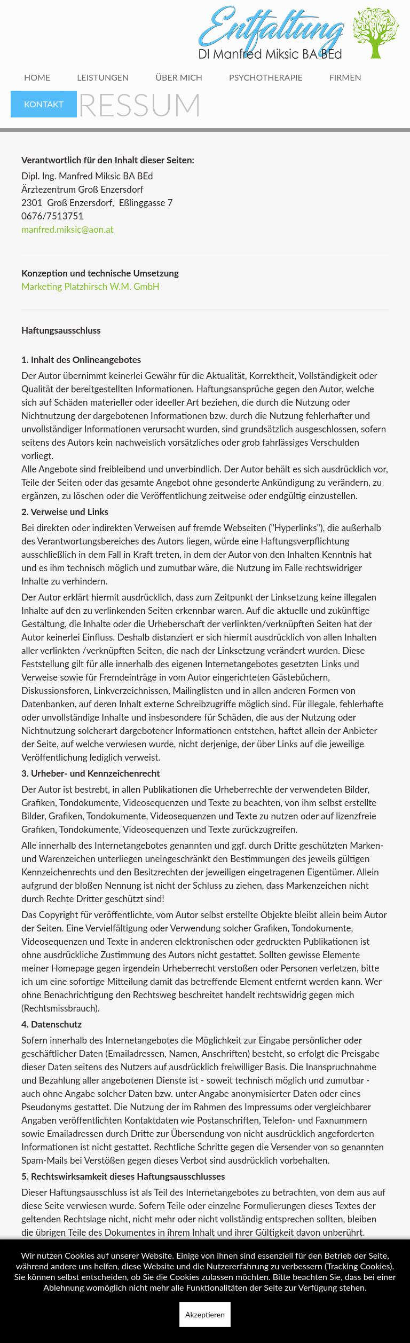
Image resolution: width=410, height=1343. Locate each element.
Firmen (345, 77)
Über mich (178, 77)
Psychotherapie (266, 77)
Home (37, 77)
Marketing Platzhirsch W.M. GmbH (90, 286)
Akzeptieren (205, 1314)
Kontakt (44, 104)
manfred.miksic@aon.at (67, 229)
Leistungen (103, 77)
